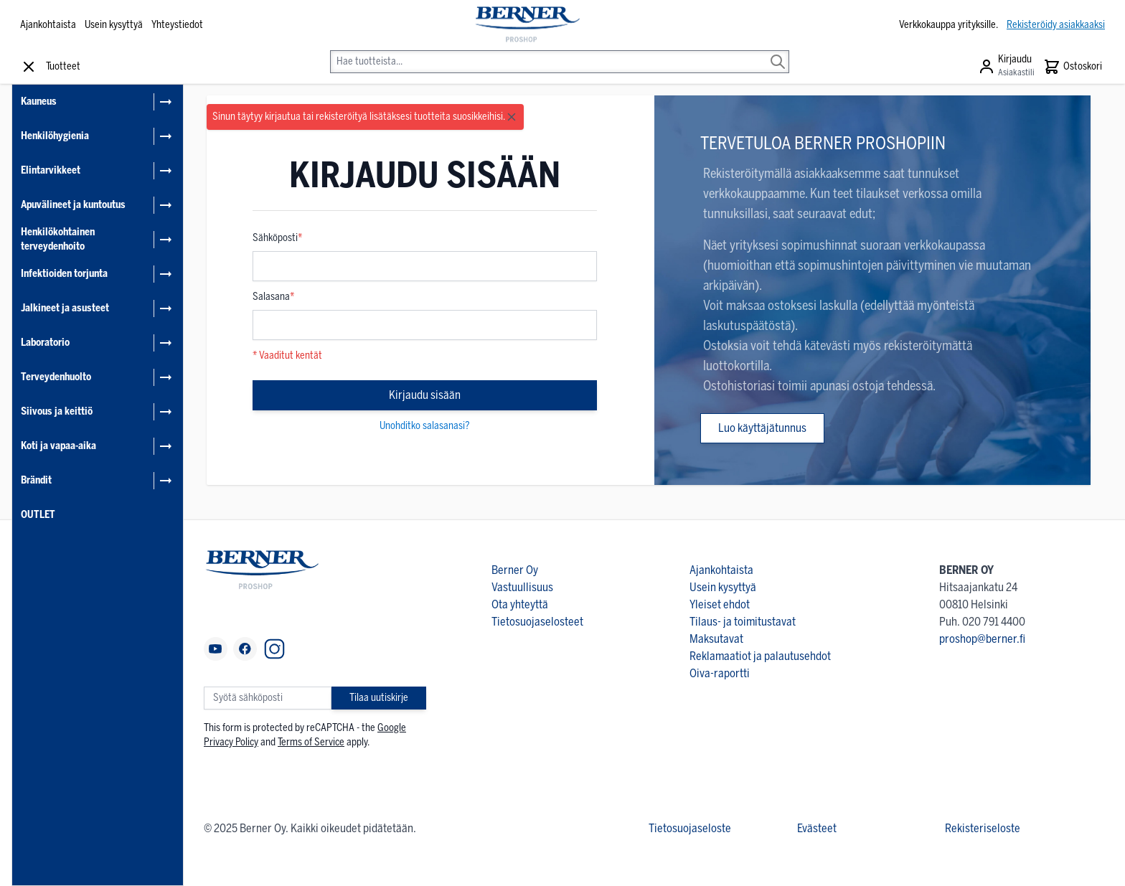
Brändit (36, 480)
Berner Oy (514, 570)
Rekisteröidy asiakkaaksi (1056, 25)
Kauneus (39, 101)
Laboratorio (45, 342)
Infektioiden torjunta (64, 274)
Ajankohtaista (48, 25)
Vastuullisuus (522, 587)
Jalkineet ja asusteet (65, 308)
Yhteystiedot (177, 25)
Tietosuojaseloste (690, 828)
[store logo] (526, 25)
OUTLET (38, 515)
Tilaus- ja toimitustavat (742, 621)
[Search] (777, 51)
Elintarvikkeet (50, 170)
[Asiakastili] (1006, 66)
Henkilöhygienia (55, 136)
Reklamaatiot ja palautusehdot (760, 656)
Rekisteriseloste (982, 828)
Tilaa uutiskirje (378, 698)
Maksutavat (716, 639)
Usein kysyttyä (114, 25)
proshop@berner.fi (982, 639)
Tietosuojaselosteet (537, 621)
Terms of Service (311, 742)
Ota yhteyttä (519, 604)
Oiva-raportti (719, 673)
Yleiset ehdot (719, 604)
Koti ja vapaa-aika (58, 446)
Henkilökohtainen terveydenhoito (58, 239)
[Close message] (511, 116)
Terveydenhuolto (56, 377)
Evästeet (817, 828)
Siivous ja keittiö (57, 411)
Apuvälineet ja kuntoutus (73, 205)
